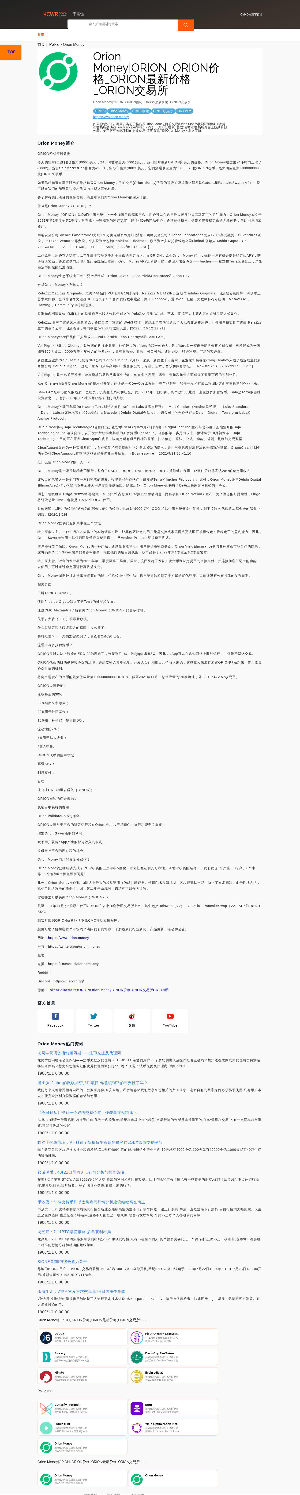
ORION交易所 (142, 989)
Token (53, 989)
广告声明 (137, 1469)
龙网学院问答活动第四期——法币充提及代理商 (79, 1053)
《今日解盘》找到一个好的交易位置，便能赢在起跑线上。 (89, 1112)
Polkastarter (68, 989)
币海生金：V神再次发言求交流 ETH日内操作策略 (81, 1291)
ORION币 (161, 989)
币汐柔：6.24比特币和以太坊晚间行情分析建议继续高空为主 (91, 1202)
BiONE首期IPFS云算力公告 (62, 1261)
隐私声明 (113, 1469)
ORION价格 (121, 989)
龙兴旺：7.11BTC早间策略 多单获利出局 (74, 1231)
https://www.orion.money (111, 116)
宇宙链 (112, 1487)
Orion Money (101, 989)
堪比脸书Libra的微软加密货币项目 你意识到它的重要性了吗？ (93, 1082)
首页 (41, 34)
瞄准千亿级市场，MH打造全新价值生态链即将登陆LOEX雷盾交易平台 (100, 1142)
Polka (54, 44)
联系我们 (90, 1469)
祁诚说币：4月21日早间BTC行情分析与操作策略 (81, 1172)
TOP (12, 52)
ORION (84, 989)
